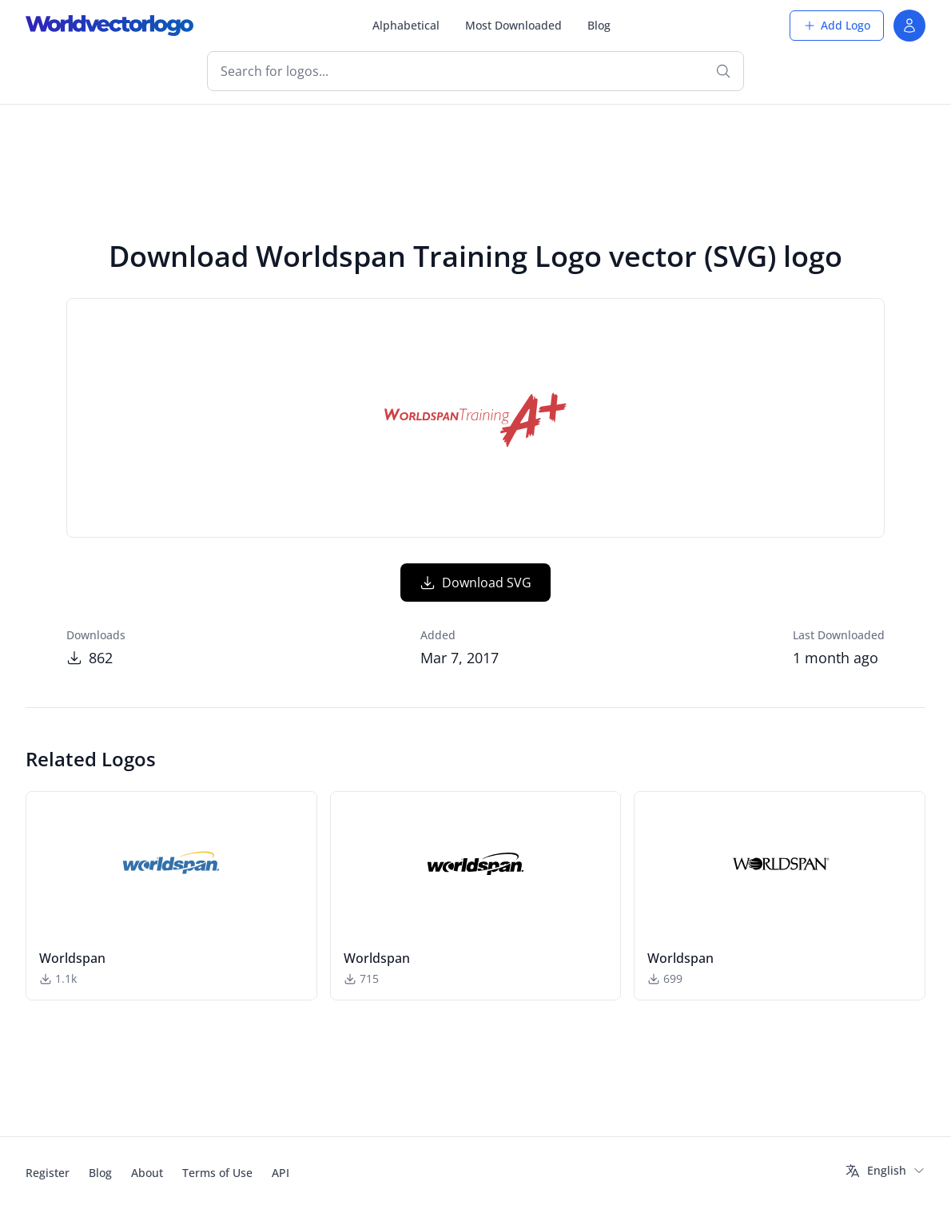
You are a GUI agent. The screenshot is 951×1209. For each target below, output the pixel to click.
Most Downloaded (513, 25)
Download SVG (475, 582)
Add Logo (836, 25)
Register (48, 1172)
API (280, 1172)
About (147, 1172)
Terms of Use (217, 1172)
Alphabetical (406, 25)
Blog (599, 25)
